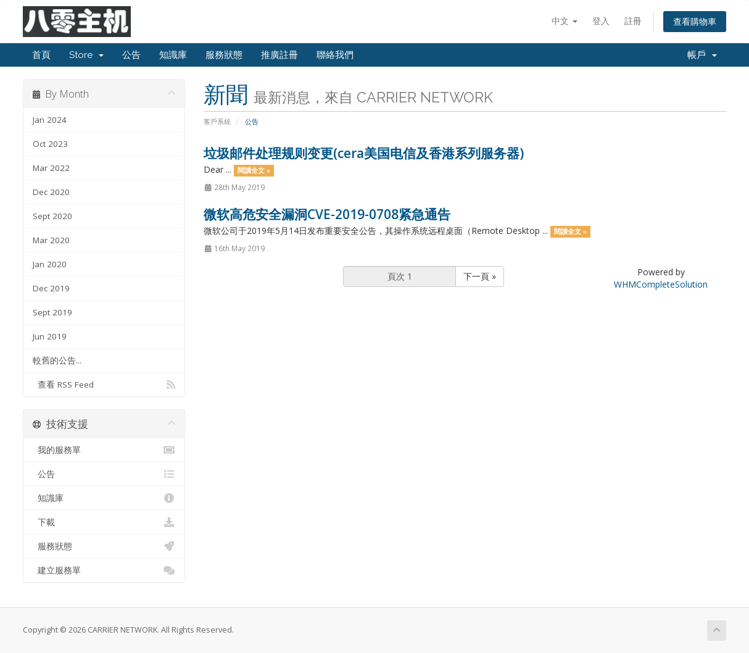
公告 (131, 54)
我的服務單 (104, 450)
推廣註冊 (279, 54)
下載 (104, 522)
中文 (564, 21)
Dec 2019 (51, 288)
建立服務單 (104, 570)
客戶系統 (217, 121)
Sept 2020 (52, 216)
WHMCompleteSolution (661, 284)
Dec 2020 (51, 192)
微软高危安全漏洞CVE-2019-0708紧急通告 (327, 214)
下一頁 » (479, 276)
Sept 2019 (52, 312)
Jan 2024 (50, 119)
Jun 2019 (50, 336)
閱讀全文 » (254, 170)
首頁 (41, 54)
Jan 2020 (50, 264)
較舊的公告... (57, 360)
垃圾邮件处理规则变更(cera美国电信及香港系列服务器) (364, 153)
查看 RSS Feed (104, 384)
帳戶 (702, 54)
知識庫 (173, 54)
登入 (601, 21)
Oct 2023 (50, 143)
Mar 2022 (51, 167)
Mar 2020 (51, 240)
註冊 (633, 21)
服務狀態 (223, 54)
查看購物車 (694, 21)
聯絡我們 (335, 54)
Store (86, 54)
